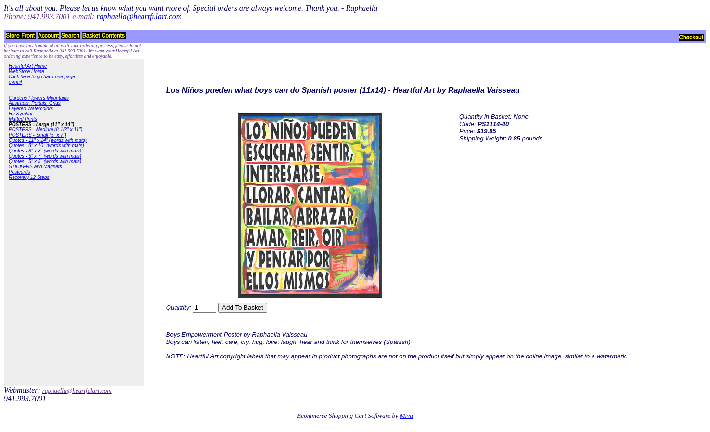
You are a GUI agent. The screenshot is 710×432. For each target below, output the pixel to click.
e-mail (15, 82)
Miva (406, 415)
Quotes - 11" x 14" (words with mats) (48, 140)
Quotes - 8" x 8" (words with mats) (45, 150)
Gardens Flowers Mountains (39, 98)
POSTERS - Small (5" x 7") (37, 135)
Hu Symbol (20, 113)
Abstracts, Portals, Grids (35, 103)
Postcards (19, 172)
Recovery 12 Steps (29, 177)
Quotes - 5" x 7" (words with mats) (45, 156)
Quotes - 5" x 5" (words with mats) (45, 161)
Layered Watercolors (31, 108)
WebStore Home (26, 71)
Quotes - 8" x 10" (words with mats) (46, 145)
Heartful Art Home (28, 66)
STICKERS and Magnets (35, 166)
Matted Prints (23, 119)
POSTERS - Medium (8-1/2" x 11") (45, 129)
